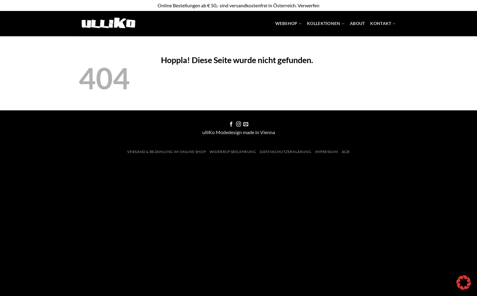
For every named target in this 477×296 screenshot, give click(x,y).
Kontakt (382, 24)
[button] (463, 282)
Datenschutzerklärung (285, 151)
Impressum (326, 151)
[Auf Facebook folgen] (230, 124)
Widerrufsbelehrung (233, 151)
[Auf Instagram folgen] (238, 124)
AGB (346, 151)
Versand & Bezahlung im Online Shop (166, 151)
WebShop (288, 24)
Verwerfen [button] (308, 5)
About (357, 23)
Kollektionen (325, 24)
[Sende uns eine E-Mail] (245, 124)
